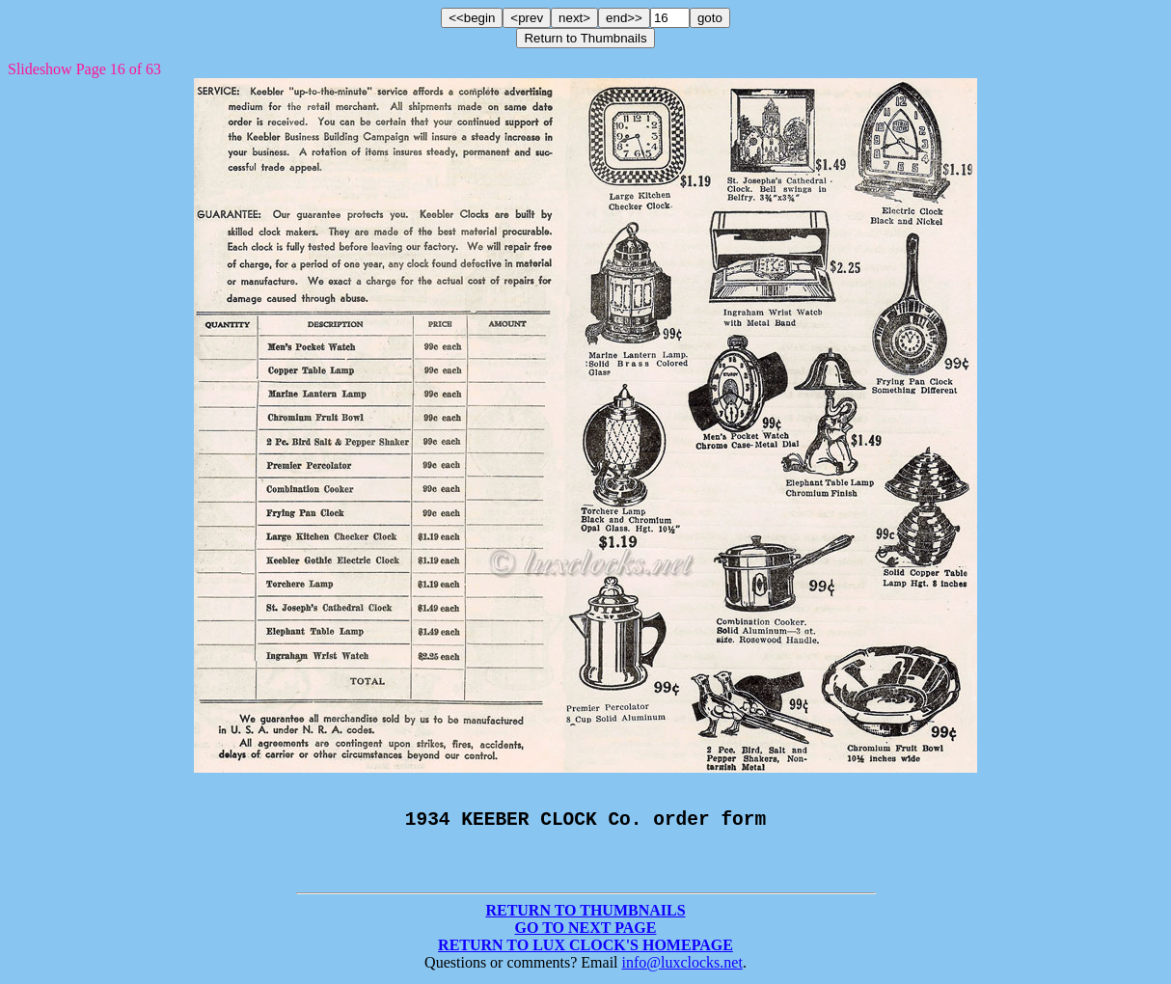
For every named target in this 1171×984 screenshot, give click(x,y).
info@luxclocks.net (682, 967)
